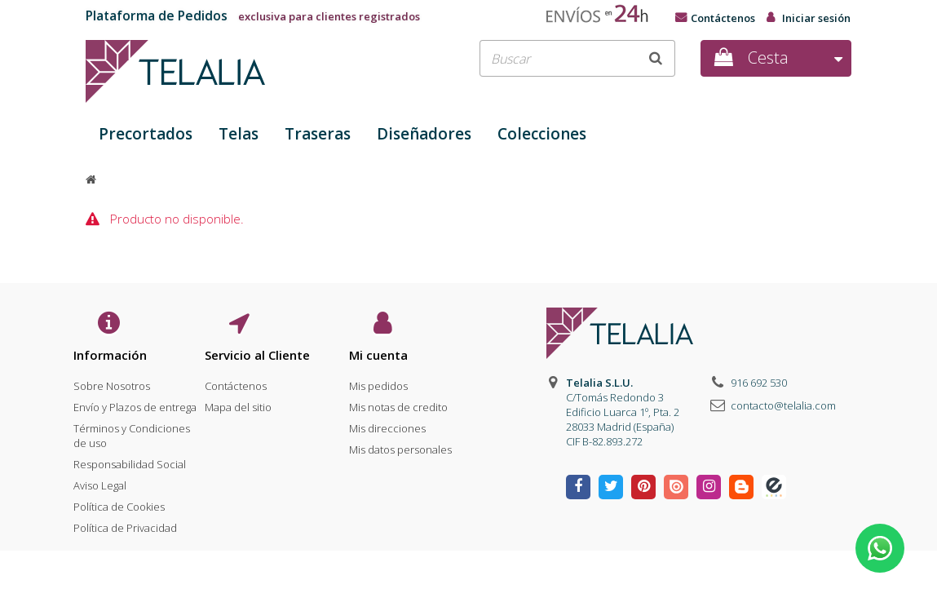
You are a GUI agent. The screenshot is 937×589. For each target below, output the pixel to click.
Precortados (145, 133)
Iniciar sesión (816, 18)
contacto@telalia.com (783, 405)
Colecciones (541, 133)
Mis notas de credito (398, 402)
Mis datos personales (400, 444)
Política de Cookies (119, 501)
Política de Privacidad (125, 523)
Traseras (318, 133)
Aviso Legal (99, 480)
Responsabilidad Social (129, 459)
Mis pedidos (378, 381)
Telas (239, 133)
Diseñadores (424, 133)
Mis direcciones (387, 423)
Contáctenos (723, 18)
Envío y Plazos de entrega (135, 402)
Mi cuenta (378, 355)
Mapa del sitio (238, 402)
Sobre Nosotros (111, 381)
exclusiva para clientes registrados (253, 16)
